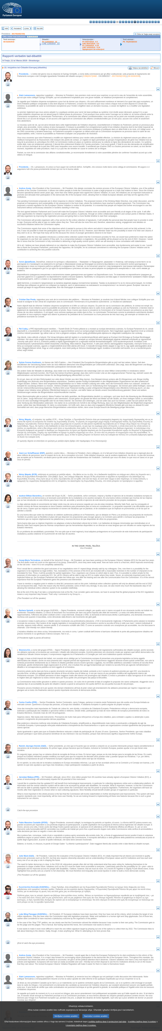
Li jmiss (26, 28)
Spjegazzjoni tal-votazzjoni (93, 49)
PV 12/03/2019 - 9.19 (90, 45)
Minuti (156, 68)
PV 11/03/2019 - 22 (49, 42)
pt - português (144, 22)
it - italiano (123, 22)
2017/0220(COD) (18, 34)
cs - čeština (96, 22)
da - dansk (99, 22)
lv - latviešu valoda (126, 22)
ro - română (147, 22)
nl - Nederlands (138, 22)
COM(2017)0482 (90, 76)
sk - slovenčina (149, 22)
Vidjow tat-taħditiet (140, 68)
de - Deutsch (102, 22)
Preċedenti (17, 28)
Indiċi (6, 28)
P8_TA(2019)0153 (130, 42)
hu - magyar (132, 22)
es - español (93, 22)
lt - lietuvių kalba (129, 22)
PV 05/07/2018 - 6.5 (90, 42)
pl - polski (141, 22)
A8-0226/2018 (8, 42)
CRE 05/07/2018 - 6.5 (90, 44)
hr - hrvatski (120, 22)
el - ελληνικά (108, 22)
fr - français (114, 22)
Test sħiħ (40, 28)
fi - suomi (155, 22)
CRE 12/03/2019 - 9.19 (91, 47)
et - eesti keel (105, 22)
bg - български (91, 22)
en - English (111, 22)
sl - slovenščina (152, 22)
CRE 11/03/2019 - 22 (51, 44)
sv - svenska (158, 22)
